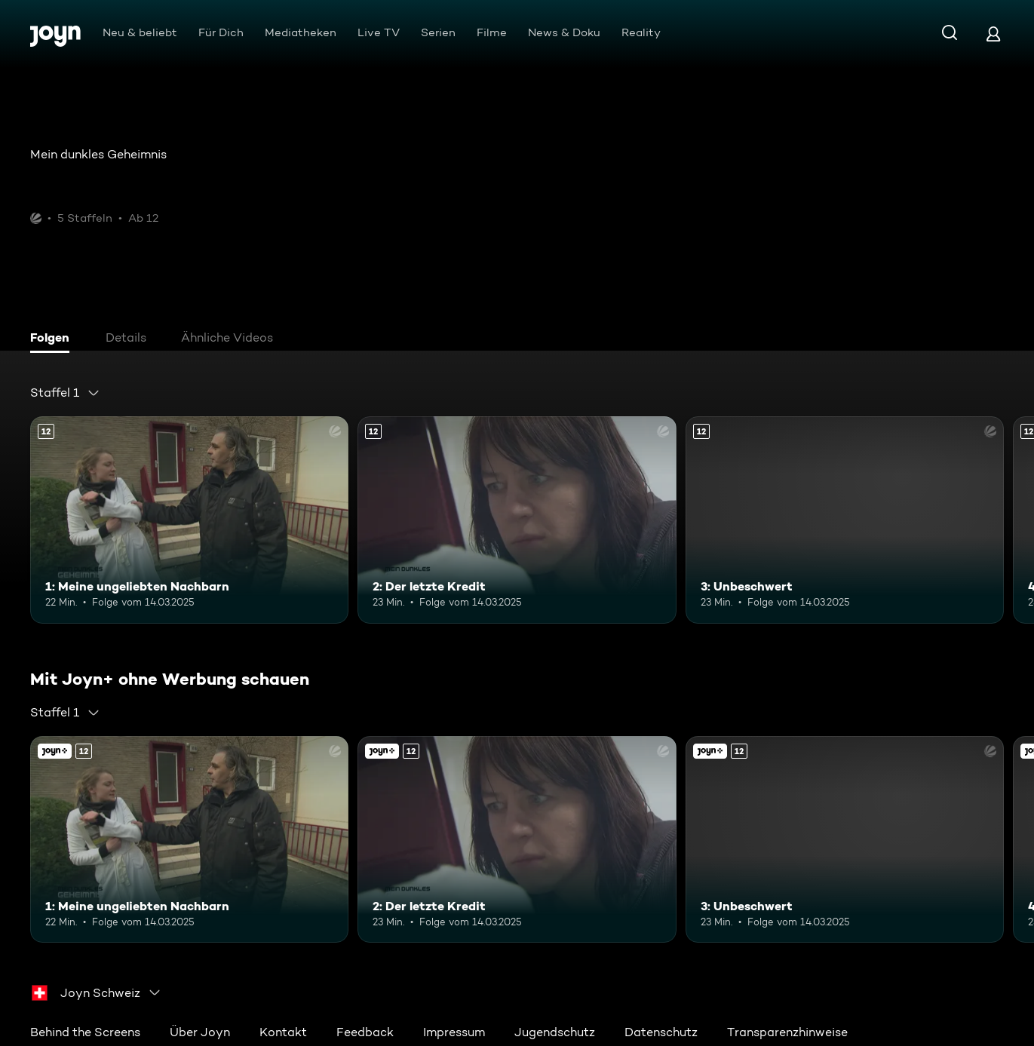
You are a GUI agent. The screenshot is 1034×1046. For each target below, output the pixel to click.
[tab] (53, 339)
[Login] (993, 33)
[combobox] (65, 393)
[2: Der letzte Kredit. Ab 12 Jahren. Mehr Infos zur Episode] (516, 520)
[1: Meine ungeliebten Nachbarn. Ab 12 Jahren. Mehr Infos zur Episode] (189, 520)
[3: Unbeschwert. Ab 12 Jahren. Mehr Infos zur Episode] (845, 520)
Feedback (365, 1032)
